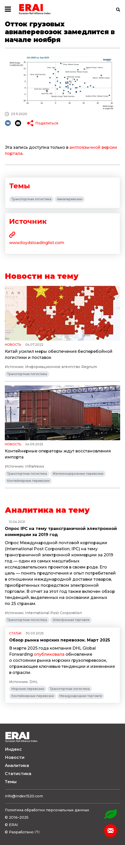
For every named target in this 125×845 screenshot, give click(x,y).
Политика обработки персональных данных (47, 810)
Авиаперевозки (69, 199)
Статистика (18, 773)
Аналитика (17, 765)
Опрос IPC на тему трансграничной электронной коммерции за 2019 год (61, 531)
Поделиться (46, 123)
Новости (14, 757)
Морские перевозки (27, 689)
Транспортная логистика (31, 199)
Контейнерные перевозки (28, 481)
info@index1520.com (24, 796)
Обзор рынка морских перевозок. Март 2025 (59, 640)
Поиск (118, 9)
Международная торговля (80, 696)
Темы (11, 781)
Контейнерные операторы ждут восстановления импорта (58, 454)
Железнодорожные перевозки (78, 473)
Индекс (13, 749)
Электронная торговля (71, 620)
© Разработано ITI (22, 832)
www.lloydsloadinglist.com (36, 242)
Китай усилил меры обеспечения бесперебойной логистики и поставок (59, 354)
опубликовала (49, 654)
